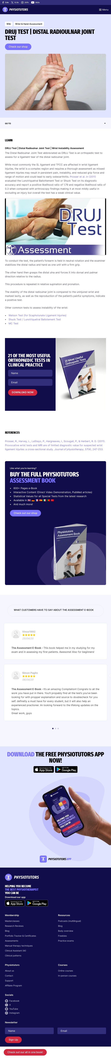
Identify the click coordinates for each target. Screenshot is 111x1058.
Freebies (62, 935)
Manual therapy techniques (19, 945)
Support (9, 980)
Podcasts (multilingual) (69, 921)
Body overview (65, 931)
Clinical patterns (13, 955)
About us (9, 970)
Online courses (65, 970)
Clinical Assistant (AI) (15, 950)
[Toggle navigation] (103, 9)
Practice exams (66, 940)
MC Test (13, 323)
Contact (9, 975)
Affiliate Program (13, 985)
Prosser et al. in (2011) (83, 176)
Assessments (11, 940)
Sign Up (13, 1039)
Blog (7, 931)
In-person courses (67, 975)
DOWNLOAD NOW (23, 392)
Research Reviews (14, 926)
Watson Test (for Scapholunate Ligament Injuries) (37, 315)
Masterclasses (12, 921)
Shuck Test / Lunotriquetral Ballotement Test (35, 319)
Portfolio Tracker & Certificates (20, 935)
